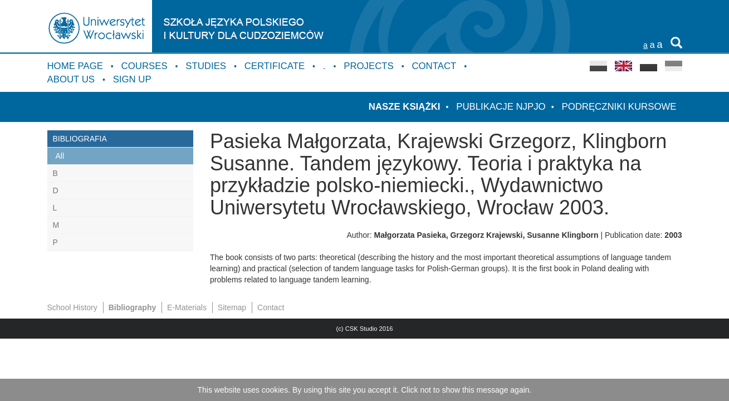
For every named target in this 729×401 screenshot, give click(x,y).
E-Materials (187, 307)
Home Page (75, 66)
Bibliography (132, 307)
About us (71, 79)
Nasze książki (405, 106)
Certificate (274, 66)
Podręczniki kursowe (618, 106)
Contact (434, 66)
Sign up (132, 79)
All (60, 155)
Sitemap (232, 307)
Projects (369, 66)
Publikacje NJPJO (500, 106)
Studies (205, 66)
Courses (144, 66)
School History (72, 307)
